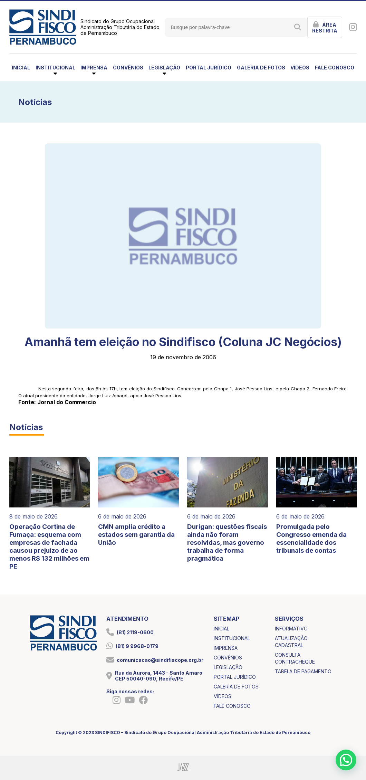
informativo (291, 628)
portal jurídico (208, 67)
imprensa (226, 648)
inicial (21, 67)
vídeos (299, 67)
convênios (128, 67)
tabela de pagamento (303, 671)
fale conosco (334, 67)
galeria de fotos (261, 67)
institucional (232, 638)
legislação (228, 667)
